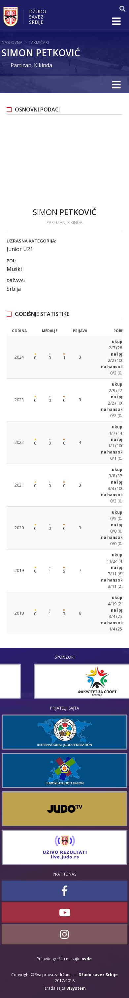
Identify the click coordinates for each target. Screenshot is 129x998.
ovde (86, 959)
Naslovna (12, 42)
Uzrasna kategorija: (31, 241)
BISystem (76, 988)
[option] (64, 681)
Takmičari (39, 42)
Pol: (11, 261)
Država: (16, 280)
